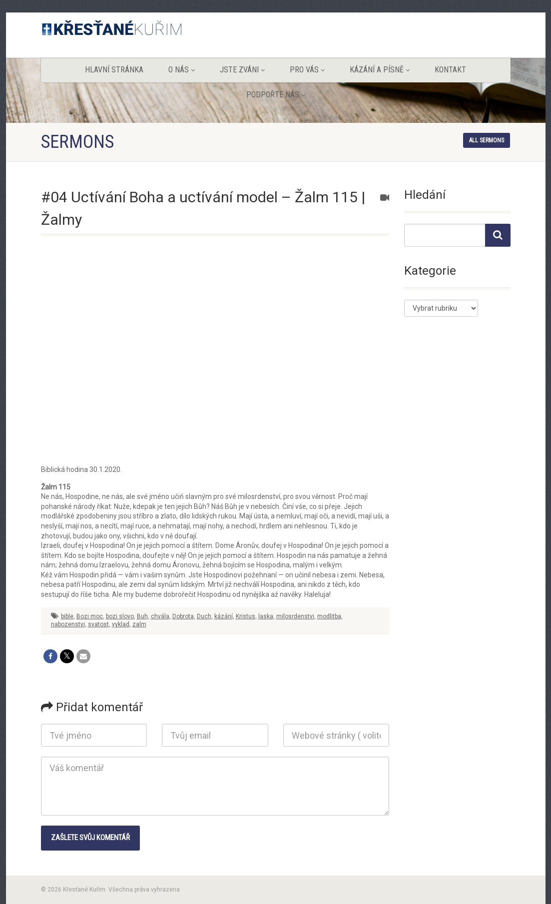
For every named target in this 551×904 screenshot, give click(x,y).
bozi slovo (120, 616)
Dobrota (183, 616)
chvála (160, 616)
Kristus (245, 616)
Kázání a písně (380, 69)
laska (265, 616)
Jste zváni (242, 69)
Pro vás (307, 69)
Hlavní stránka (114, 69)
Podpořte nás (275, 94)
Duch (204, 616)
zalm (139, 624)
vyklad (120, 624)
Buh (142, 616)
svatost (98, 624)
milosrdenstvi (295, 616)
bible (67, 616)
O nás (181, 69)
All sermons (486, 140)
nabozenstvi (68, 624)
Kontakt (450, 69)
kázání (223, 616)
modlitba (329, 616)
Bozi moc (89, 616)
